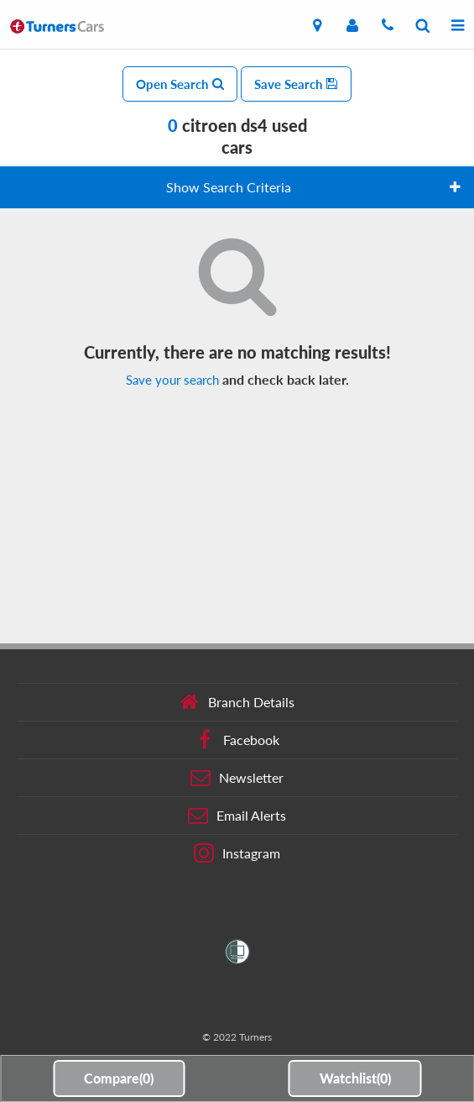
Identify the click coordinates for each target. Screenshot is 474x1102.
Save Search (296, 84)
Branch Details (237, 702)
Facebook (237, 740)
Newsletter (237, 778)
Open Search (180, 84)
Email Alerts (237, 816)
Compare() (119, 1078)
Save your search (172, 379)
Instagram (237, 853)
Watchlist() (355, 1078)
